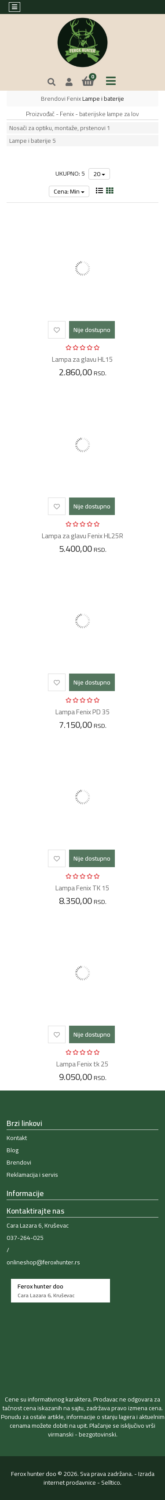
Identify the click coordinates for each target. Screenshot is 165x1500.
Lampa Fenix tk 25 (82, 1064)
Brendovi (53, 98)
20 (99, 174)
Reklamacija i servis (32, 1174)
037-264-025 (25, 1237)
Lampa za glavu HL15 (82, 359)
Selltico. (111, 1482)
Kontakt (17, 1137)
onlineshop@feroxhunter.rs (43, 1262)
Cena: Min (69, 191)
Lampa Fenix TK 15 (82, 888)
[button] (69, 82)
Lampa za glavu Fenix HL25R (82, 535)
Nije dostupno (91, 329)
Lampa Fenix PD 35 (82, 712)
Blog (12, 1150)
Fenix (74, 98)
